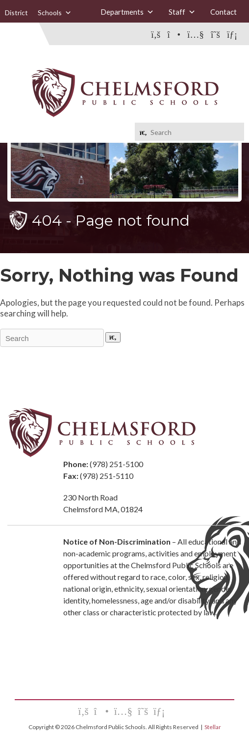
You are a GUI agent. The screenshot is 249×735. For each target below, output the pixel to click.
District (16, 12)
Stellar (212, 727)
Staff (182, 12)
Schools (55, 13)
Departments (127, 12)
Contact (223, 11)
